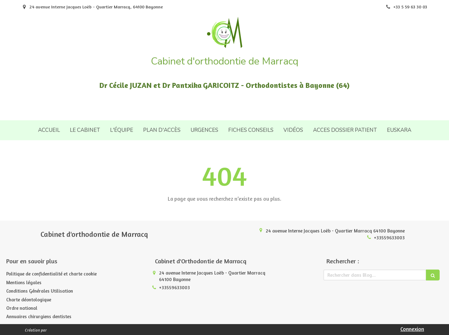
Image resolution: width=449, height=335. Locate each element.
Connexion (412, 329)
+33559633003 (389, 238)
